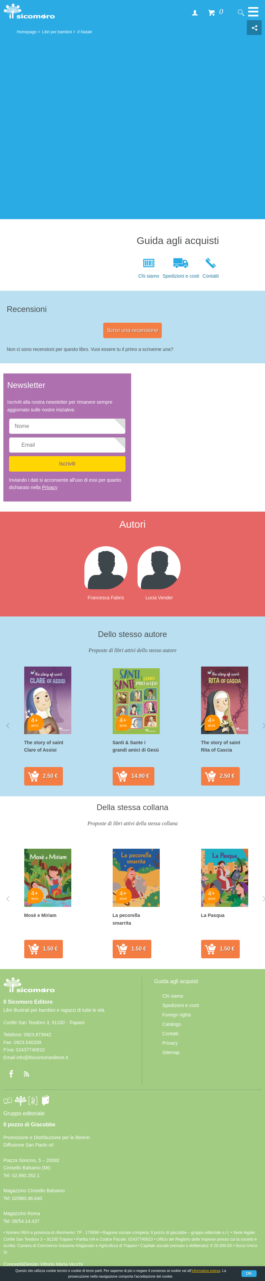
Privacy (50, 487)
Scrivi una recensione (132, 330)
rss (26, 1074)
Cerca (240, 12)
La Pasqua (213, 915)
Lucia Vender (159, 597)
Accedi (194, 12)
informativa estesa (206, 1271)
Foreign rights (176, 1014)
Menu (253, 15)
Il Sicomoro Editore (29, 991)
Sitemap (171, 1052)
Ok (249, 1273)
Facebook (11, 1074)
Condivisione (254, 27)
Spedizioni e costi (180, 276)
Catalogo (171, 1024)
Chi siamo (148, 276)
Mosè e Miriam (40, 915)
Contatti (210, 276)
